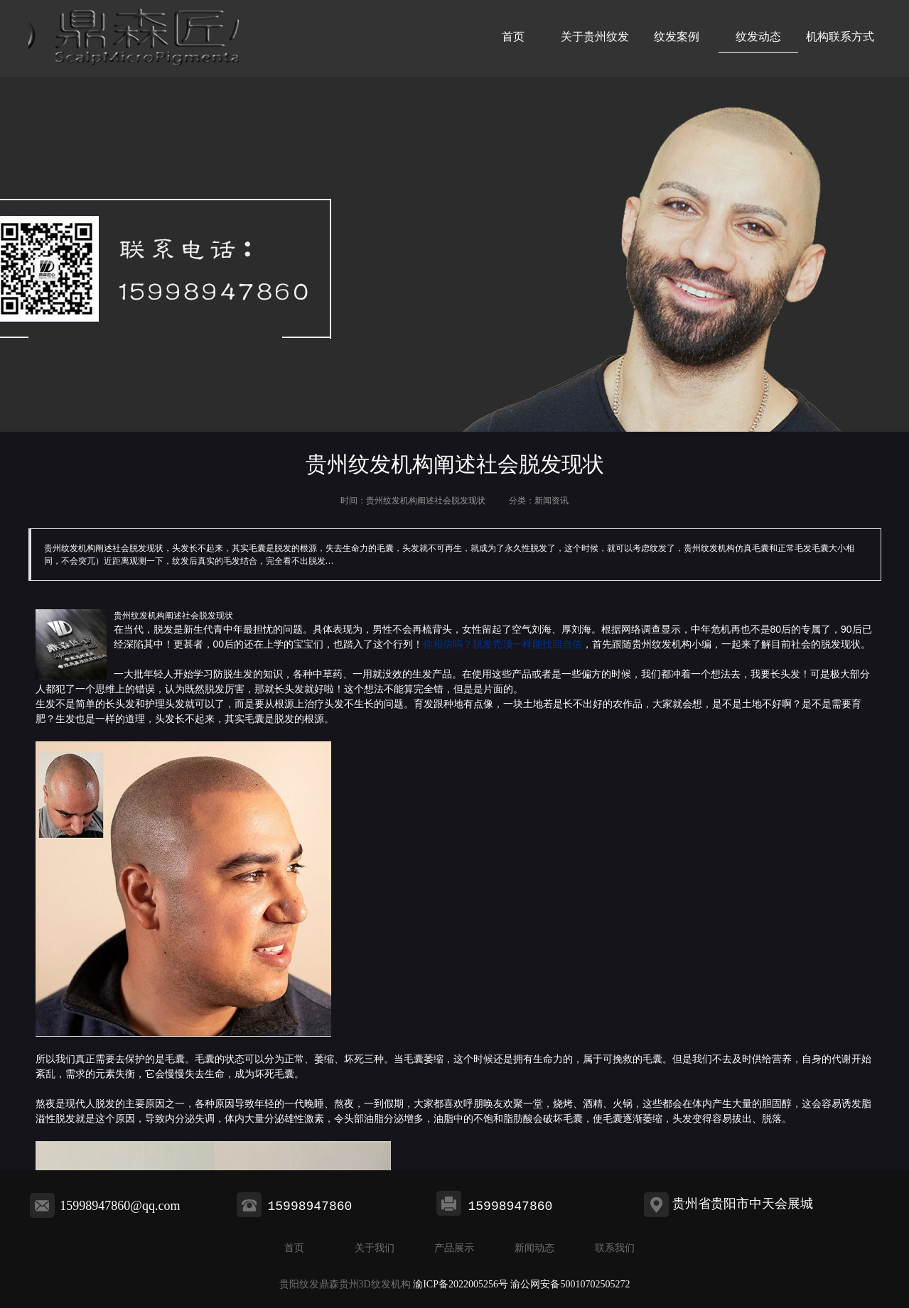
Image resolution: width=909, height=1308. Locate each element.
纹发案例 (676, 37)
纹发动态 (758, 37)
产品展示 (454, 1248)
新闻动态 (534, 1248)
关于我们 (374, 1248)
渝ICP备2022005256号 (460, 1284)
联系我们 (615, 1248)
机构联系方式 (840, 37)
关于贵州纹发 (595, 37)
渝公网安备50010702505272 (570, 1284)
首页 (513, 37)
